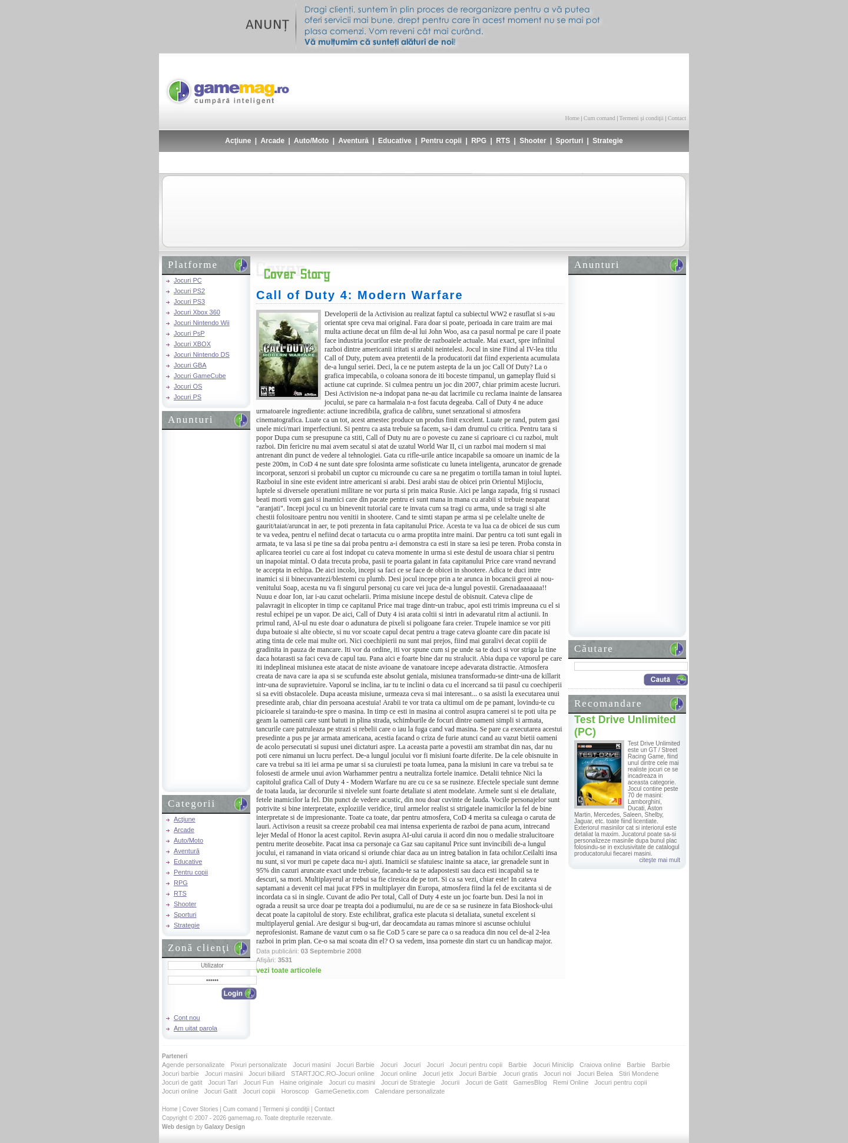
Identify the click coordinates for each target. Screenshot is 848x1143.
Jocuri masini (311, 1064)
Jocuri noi (557, 1073)
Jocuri (389, 1064)
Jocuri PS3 (189, 301)
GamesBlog (529, 1082)
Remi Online (571, 1082)
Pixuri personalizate (258, 1064)
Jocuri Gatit (220, 1091)
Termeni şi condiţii (641, 118)
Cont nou (187, 1017)
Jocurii (450, 1082)
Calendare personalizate (410, 1091)
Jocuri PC (188, 280)
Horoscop (295, 1091)
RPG (478, 141)
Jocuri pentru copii (476, 1064)
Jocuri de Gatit (487, 1082)
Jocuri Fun (258, 1082)
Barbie (517, 1064)
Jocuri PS (187, 396)
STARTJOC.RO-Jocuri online (333, 1073)
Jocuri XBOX (192, 343)
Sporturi (570, 141)
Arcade (272, 141)
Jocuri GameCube (200, 375)
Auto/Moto (311, 141)
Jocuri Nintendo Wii (202, 322)
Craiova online (600, 1064)
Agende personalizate (193, 1064)
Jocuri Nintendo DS (202, 354)
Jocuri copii (259, 1091)
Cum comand (599, 118)
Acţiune (238, 141)
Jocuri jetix (438, 1073)
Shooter (532, 141)
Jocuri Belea (595, 1073)
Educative (395, 141)
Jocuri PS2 (189, 290)
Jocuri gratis (520, 1073)
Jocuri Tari (222, 1082)
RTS (503, 141)
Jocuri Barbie (356, 1064)
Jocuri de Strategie (408, 1082)
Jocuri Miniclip (553, 1064)
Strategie (607, 141)
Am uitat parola (195, 1028)
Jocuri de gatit (182, 1082)
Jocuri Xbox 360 (197, 312)
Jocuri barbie (180, 1073)
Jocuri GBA (190, 365)
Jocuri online (398, 1073)
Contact (677, 118)
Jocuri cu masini (352, 1082)
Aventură (353, 141)
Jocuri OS (188, 386)
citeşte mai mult (660, 860)
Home (572, 118)
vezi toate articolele (289, 970)
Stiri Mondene (639, 1073)
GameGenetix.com (342, 1091)
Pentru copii (441, 141)
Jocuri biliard (267, 1073)
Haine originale (301, 1082)
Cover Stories (200, 1109)
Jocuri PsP (189, 333)
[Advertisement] (548, 82)
